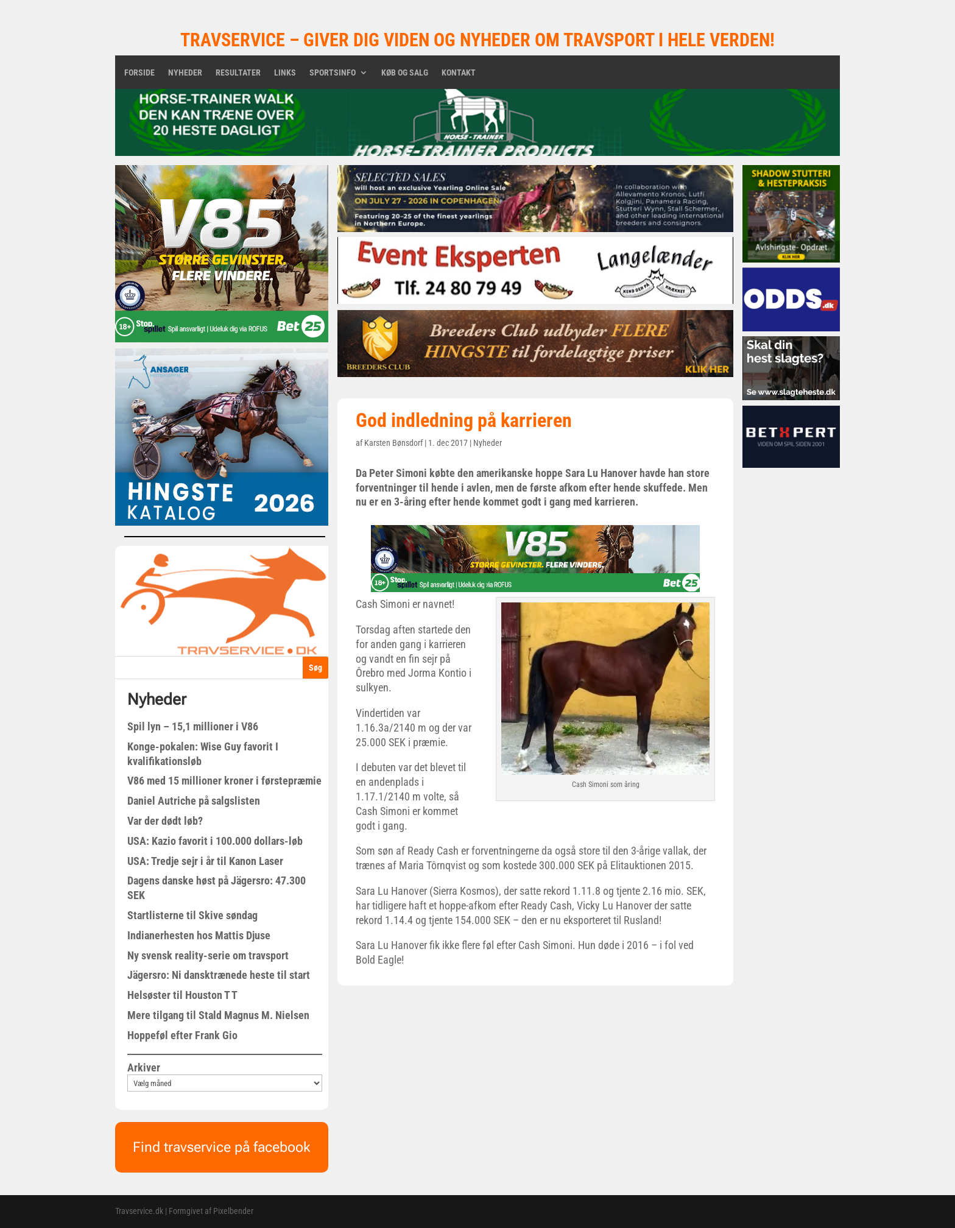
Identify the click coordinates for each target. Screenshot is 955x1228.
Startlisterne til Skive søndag (192, 915)
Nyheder (185, 72)
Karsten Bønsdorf (393, 443)
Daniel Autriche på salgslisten (193, 800)
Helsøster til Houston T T (182, 995)
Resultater (238, 72)
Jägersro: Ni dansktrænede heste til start (218, 975)
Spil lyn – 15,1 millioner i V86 (192, 726)
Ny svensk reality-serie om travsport (208, 955)
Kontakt (459, 72)
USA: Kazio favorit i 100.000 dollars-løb (215, 841)
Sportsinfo (332, 72)
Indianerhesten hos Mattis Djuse (198, 935)
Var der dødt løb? (165, 820)
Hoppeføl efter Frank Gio (182, 1035)
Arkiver (143, 1067)
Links (285, 72)
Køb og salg (404, 72)
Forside (139, 72)
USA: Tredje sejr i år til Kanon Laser (205, 861)
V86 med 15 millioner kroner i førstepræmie (224, 780)
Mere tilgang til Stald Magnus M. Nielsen (218, 1015)
